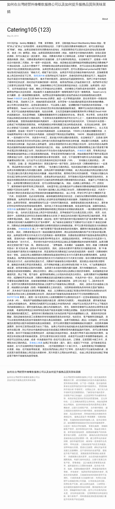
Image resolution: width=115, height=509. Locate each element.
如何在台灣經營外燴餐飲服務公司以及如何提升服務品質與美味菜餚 (56, 8)
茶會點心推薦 (36, 343)
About (105, 19)
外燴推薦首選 (25, 228)
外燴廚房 (18, 98)
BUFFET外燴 (13, 297)
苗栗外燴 (11, 209)
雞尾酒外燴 (39, 75)
